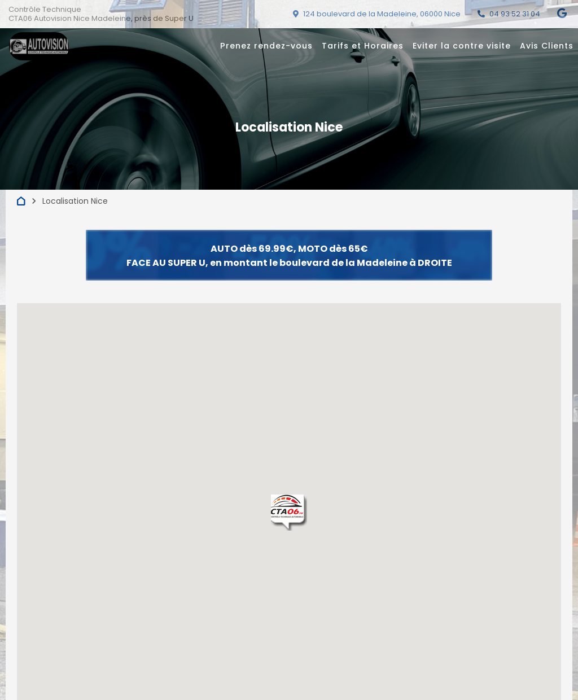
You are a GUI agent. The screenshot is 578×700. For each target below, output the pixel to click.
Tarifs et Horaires (363, 45)
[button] (289, 513)
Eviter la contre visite (462, 45)
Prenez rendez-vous (266, 45)
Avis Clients (546, 45)
